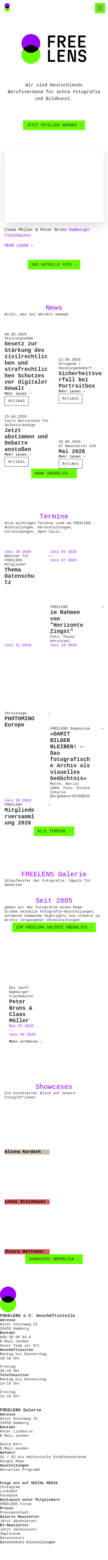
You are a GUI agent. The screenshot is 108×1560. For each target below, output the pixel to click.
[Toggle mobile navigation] (100, 8)
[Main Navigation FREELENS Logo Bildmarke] (7, 7)
